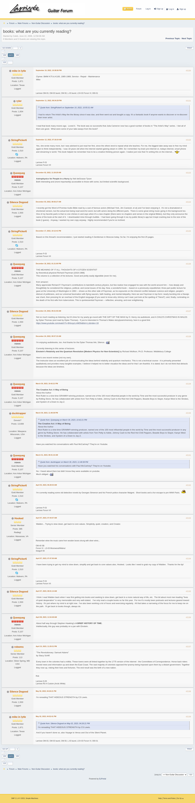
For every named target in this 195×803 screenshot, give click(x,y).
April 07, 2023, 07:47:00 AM (46, 558)
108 (17, 55)
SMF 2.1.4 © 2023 (18, 798)
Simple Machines (32, 798)
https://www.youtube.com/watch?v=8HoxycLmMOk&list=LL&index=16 (67, 323)
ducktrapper (19, 413)
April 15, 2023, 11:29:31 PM (46, 646)
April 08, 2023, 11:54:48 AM (46, 617)
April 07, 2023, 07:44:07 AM (46, 518)
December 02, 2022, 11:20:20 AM (48, 172)
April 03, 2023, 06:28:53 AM (46, 485)
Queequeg (19, 173)
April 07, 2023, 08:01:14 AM (46, 591)
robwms (19, 647)
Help (160, 798)
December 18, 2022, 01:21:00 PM (48, 263)
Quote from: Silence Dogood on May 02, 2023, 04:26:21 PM (65, 723)
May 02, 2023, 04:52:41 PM (46, 716)
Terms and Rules (169, 798)
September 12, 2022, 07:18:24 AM (49, 140)
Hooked (18, 518)
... (3, 51)
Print (189, 48)
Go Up (5, 749)
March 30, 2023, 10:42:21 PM (47, 383)
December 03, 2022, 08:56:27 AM (48, 202)
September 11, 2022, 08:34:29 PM (49, 100)
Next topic (187, 38)
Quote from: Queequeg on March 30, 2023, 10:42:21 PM (63, 420)
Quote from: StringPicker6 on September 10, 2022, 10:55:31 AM (66, 108)
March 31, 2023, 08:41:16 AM (47, 455)
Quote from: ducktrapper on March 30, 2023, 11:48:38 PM (64, 462)
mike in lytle (19, 71)
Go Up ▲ (180, 798)
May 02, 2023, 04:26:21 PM (46, 691)
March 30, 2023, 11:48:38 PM (47, 413)
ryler (19, 101)
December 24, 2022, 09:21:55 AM (48, 311)
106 (4, 55)
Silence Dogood (19, 202)
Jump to (157, 774)
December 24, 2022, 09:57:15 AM (48, 336)
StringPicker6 (19, 140)
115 (4, 62)
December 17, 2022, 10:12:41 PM (48, 231)
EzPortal (102, 779)
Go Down (6, 48)
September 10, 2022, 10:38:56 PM (49, 70)
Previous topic (172, 38)
